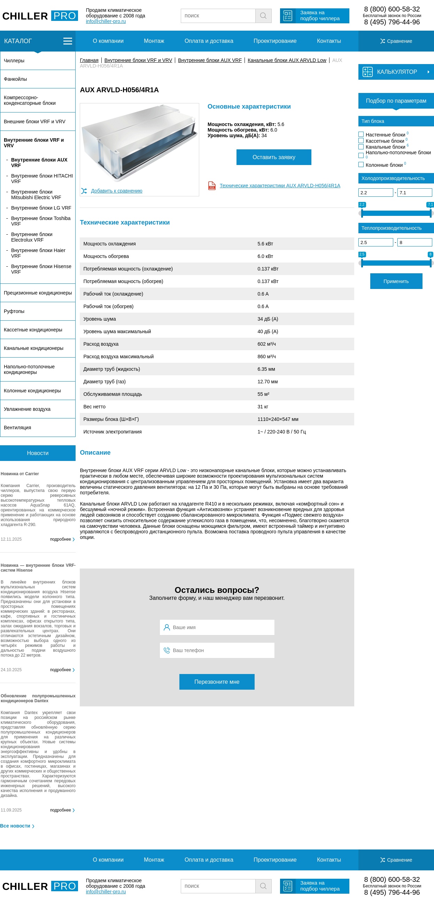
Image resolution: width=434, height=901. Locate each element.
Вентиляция (17, 427)
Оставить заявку (274, 157)
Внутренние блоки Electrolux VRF (31, 237)
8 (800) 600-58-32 (392, 9)
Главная (89, 60)
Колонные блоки (386, 165)
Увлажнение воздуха (27, 409)
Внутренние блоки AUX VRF (210, 60)
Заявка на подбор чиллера (320, 15)
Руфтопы (14, 311)
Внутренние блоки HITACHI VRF (42, 178)
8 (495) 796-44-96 (392, 22)
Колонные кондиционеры (32, 390)
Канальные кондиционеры (33, 348)
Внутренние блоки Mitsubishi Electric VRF (36, 194)
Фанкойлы (15, 79)
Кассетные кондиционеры (33, 329)
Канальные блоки (387, 146)
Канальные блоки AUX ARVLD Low (287, 60)
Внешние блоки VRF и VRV (34, 121)
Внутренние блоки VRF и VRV (138, 60)
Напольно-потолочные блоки (398, 154)
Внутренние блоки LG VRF (41, 208)
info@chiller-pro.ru (106, 21)
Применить (396, 281)
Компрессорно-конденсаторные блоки (30, 100)
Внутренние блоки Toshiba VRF (41, 221)
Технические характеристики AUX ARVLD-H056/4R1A (280, 185)
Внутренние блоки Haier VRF (38, 253)
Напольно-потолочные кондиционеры (29, 369)
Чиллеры (14, 60)
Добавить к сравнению (116, 191)
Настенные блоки (387, 134)
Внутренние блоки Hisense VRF (41, 269)
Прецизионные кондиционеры (38, 293)
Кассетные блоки (387, 141)
